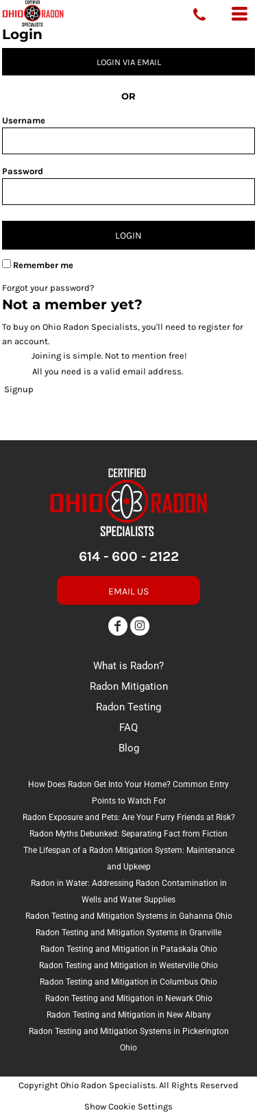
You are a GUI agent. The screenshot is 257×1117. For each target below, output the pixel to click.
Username (23, 120)
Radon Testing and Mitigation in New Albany (129, 1015)
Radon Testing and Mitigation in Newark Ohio (128, 998)
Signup (19, 389)
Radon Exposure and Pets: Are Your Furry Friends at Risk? (129, 817)
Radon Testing (128, 707)
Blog (129, 748)
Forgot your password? (48, 288)
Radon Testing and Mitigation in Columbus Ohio (128, 982)
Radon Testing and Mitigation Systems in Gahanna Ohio (128, 916)
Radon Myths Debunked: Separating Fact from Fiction (128, 834)
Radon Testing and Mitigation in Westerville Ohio (128, 965)
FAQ (128, 727)
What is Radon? (128, 666)
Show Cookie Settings (128, 1106)
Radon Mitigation (129, 686)
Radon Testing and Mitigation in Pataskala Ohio (128, 949)
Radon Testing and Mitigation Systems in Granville (128, 932)
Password (22, 171)
